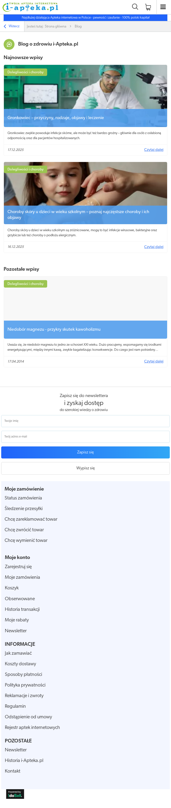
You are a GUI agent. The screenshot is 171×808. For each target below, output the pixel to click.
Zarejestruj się (18, 567)
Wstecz (12, 27)
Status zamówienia (23, 498)
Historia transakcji (22, 609)
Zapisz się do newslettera (84, 396)
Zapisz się (85, 452)
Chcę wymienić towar (26, 541)
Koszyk (12, 588)
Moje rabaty (17, 620)
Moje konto (17, 557)
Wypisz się (85, 468)
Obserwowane (20, 599)
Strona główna (55, 26)
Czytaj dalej (154, 150)
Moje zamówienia (22, 577)
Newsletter (16, 631)
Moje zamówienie (24, 489)
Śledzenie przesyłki (24, 509)
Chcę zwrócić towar (24, 530)
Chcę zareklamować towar (31, 519)
